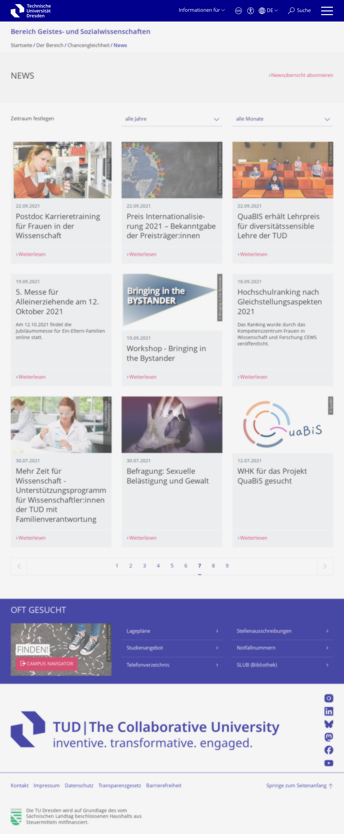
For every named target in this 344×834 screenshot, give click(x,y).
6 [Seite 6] (185, 566)
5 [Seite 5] (172, 566)
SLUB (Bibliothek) (257, 665)
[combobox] (172, 119)
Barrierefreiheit (163, 786)
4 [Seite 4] (158, 566)
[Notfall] (238, 11)
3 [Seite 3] (144, 566)
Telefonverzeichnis (148, 665)
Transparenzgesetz (119, 786)
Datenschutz (79, 786)
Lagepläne (138, 631)
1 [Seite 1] (117, 566)
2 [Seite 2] (130, 566)
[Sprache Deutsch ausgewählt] (268, 11)
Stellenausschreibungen (264, 631)
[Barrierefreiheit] (250, 11)
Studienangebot (145, 648)
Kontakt (20, 786)
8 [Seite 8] (213, 566)
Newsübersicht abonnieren (302, 75)
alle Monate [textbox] (249, 119)
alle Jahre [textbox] (135, 119)
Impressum (47, 786)
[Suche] (299, 11)
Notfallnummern (256, 648)
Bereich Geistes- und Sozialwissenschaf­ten (80, 32)
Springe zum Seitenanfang (296, 786)
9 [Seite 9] (227, 566)
